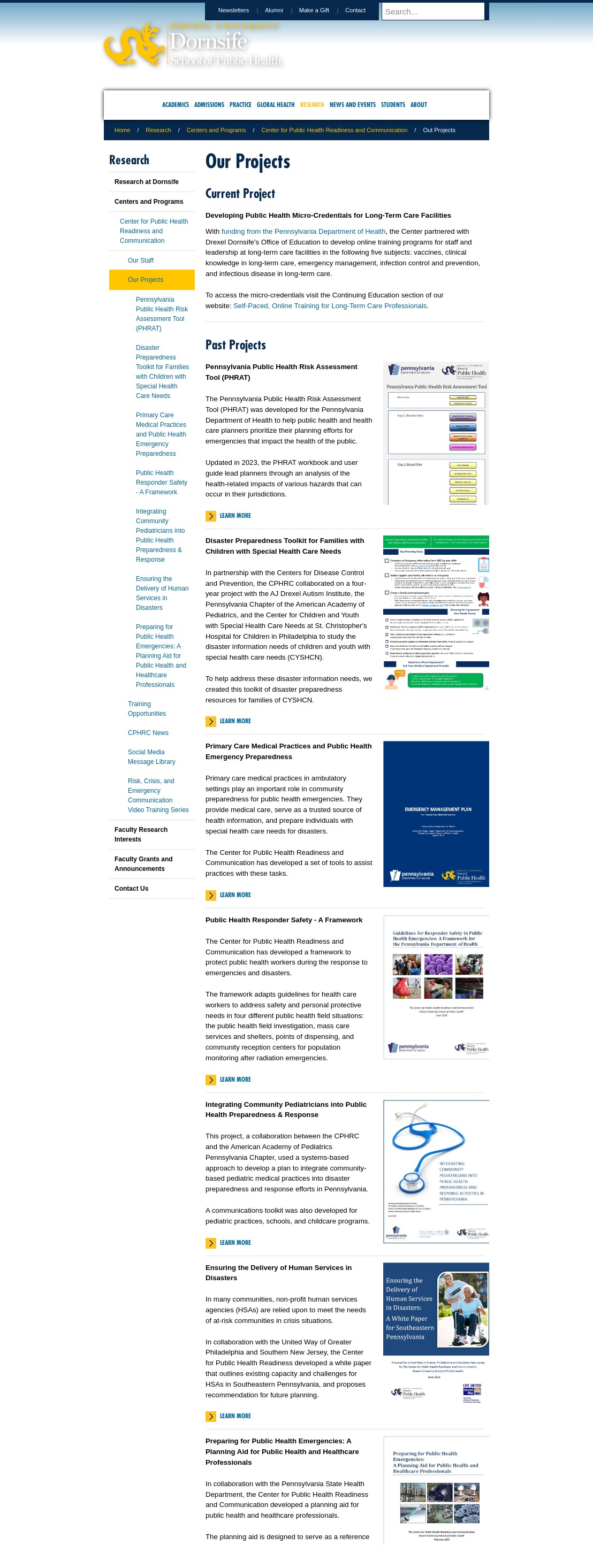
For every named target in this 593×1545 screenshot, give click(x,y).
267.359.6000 (296, 1536)
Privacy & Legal (293, 1492)
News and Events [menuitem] (353, 105)
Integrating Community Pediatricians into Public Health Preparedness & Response (160, 535)
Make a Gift (324, 10)
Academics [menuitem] (175, 105)
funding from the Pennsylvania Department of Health (303, 231)
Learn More (235, 515)
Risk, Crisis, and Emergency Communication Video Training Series (158, 795)
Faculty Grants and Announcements (144, 864)
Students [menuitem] (393, 105)
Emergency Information (287, 1503)
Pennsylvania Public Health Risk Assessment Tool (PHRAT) (162, 314)
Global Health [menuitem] (276, 105)
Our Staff (141, 260)
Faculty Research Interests (141, 834)
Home (122, 130)
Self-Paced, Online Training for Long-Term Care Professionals (330, 306)
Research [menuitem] (312, 105)
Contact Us (131, 888)
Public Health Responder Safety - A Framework (161, 482)
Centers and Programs (216, 130)
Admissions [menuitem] (209, 105)
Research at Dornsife (147, 182)
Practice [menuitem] (241, 105)
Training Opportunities (147, 708)
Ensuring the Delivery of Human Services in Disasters (162, 593)
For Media (223, 1492)
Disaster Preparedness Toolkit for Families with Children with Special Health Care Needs (162, 372)
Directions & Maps (373, 1492)
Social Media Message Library (152, 757)
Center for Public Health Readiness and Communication (335, 130)
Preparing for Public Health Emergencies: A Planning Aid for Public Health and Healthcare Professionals (161, 656)
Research (158, 130)
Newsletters (244, 10)
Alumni (284, 10)
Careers (255, 1492)
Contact (365, 10)
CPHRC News (148, 733)
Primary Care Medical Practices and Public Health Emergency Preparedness (161, 434)
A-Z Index (190, 1492)
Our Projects (146, 280)
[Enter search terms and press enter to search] (440, 11)
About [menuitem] (418, 105)
